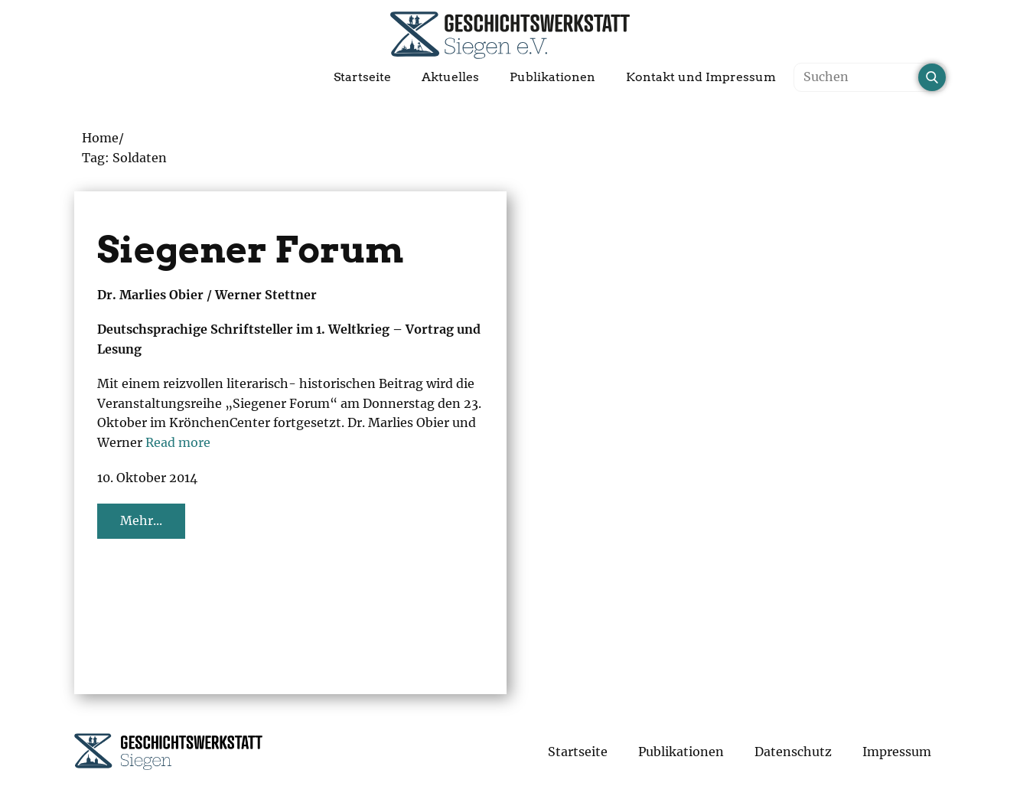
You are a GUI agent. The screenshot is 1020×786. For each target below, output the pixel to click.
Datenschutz (793, 751)
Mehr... (141, 520)
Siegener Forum (250, 249)
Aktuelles (450, 77)
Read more (177, 442)
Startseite (362, 77)
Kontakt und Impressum (701, 77)
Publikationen (552, 77)
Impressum (896, 751)
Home (100, 137)
